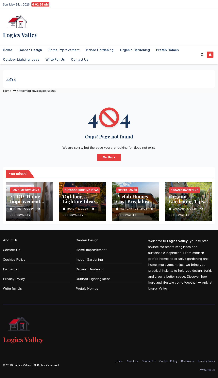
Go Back (109, 157)
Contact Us (79, 59)
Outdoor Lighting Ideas (21, 59)
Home (7, 50)
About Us (10, 240)
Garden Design (30, 50)
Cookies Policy (14, 259)
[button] (202, 55)
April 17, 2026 (24, 208)
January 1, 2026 (185, 208)
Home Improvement (64, 50)
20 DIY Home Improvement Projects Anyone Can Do (28, 203)
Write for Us (55, 59)
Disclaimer (11, 269)
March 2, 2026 (78, 208)
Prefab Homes (167, 50)
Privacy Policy (14, 279)
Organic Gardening (135, 50)
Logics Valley (20, 35)
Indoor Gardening (100, 50)
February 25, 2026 (134, 208)
